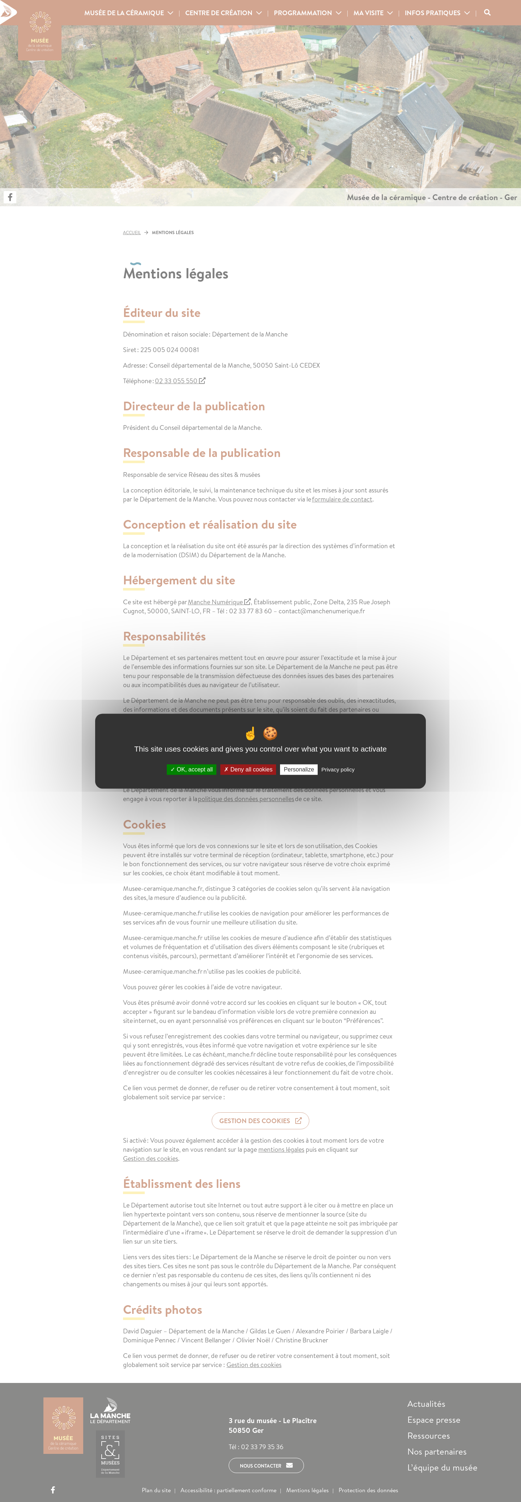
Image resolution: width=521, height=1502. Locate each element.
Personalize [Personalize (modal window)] (299, 769)
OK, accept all (191, 769)
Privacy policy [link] (338, 769)
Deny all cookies (248, 769)
